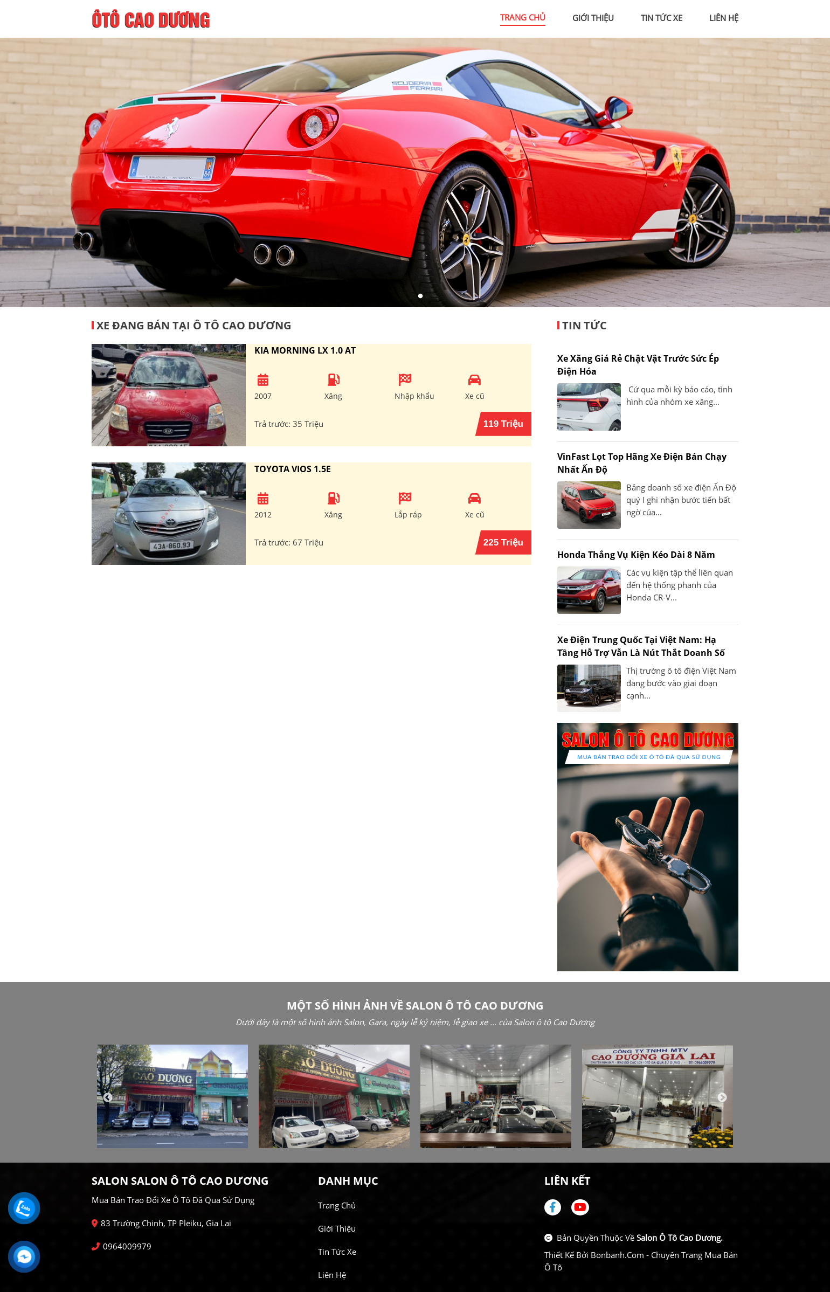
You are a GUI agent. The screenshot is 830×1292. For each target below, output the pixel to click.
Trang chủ (337, 1205)
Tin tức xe (337, 1251)
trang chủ (522, 17)
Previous (107, 1098)
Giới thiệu (337, 1228)
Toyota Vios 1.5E (292, 469)
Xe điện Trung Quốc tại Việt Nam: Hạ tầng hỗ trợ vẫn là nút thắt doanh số (641, 646)
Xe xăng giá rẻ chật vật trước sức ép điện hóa (638, 365)
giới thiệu (593, 17)
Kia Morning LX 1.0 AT (305, 350)
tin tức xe (661, 17)
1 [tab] (409, 296)
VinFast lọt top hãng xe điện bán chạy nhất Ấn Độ (642, 463)
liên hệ (723, 17)
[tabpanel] (415, 172)
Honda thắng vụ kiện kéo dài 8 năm (636, 555)
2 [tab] (420, 296)
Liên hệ (332, 1274)
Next (722, 1098)
